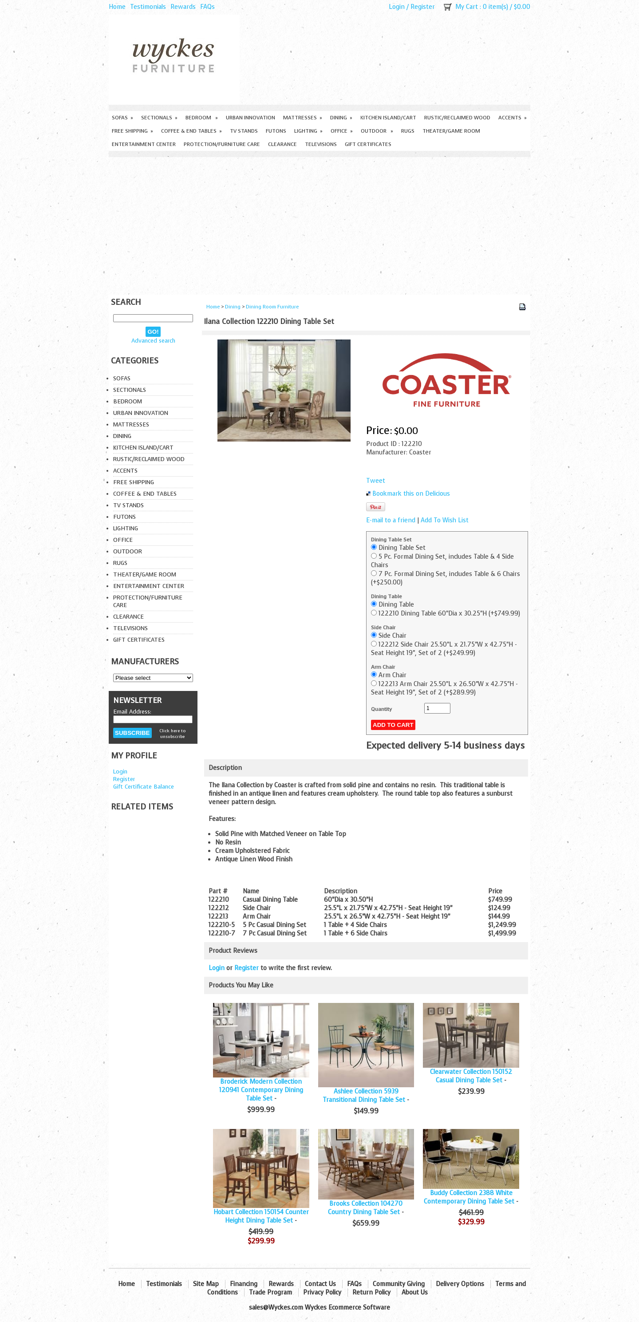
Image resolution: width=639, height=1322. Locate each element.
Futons (276, 130)
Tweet (375, 481)
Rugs (407, 130)
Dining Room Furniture (272, 307)
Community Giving (399, 1284)
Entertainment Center (144, 144)
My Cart (466, 7)
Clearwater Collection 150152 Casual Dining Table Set (471, 1076)
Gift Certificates (368, 144)
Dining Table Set (391, 539)
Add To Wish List (445, 520)
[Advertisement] (319, 224)
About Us (415, 1292)
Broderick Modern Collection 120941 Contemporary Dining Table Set (261, 1090)
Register (422, 7)
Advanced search (153, 340)
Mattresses (302, 117)
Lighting (308, 130)
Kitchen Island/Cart (388, 117)
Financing (243, 1284)
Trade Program (270, 1292)
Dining (341, 117)
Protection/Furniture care (222, 144)
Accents (512, 117)
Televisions (321, 144)
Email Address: (132, 711)
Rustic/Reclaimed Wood (457, 117)
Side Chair (383, 627)
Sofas (122, 117)
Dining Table (386, 596)
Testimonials (148, 7)
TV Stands (244, 130)
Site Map (206, 1284)
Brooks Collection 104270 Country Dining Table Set (365, 1208)
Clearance (282, 144)
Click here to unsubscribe (172, 733)
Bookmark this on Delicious (411, 493)
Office (342, 130)
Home (117, 7)
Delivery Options (460, 1284)
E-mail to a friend (390, 520)
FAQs (207, 7)
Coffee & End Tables (191, 130)
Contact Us (320, 1284)
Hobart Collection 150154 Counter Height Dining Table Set (261, 1216)
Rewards (183, 7)
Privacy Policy (322, 1292)
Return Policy (371, 1292)
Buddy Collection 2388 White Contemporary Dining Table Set (469, 1197)
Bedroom (201, 117)
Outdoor (377, 130)
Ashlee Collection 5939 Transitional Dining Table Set (364, 1095)
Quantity (381, 709)
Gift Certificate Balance (143, 786)
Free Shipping (132, 130)
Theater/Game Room (451, 130)
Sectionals (159, 117)
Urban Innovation (250, 117)
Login (397, 7)
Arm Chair (383, 667)
